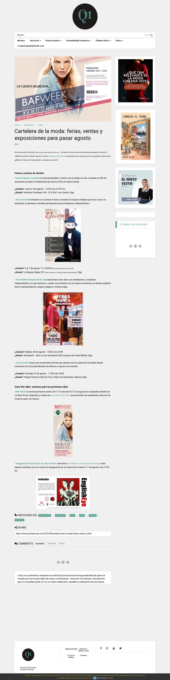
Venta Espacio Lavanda (27, 178)
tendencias (28, 125)
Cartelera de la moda (57, 156)
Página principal (71, 649)
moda (40, 125)
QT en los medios (71, 656)
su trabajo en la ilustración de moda (84, 463)
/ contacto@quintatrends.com (30, 46)
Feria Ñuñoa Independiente (29, 279)
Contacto (83, 655)
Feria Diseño (22, 362)
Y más (111, 678)
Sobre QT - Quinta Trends (83, 650)
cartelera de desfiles (60, 395)
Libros (119, 41)
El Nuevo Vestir (103, 41)
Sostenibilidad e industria (78, 41)
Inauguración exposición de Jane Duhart (36, 463)
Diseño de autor (54, 41)
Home (21, 41)
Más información (102, 678)
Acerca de (35, 41)
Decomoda (21, 199)
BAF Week (20, 391)
